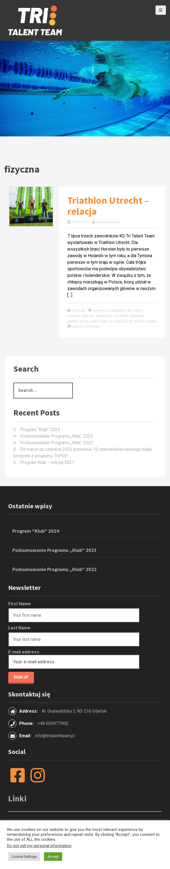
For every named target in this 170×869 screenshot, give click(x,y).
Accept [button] (53, 856)
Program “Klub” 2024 (40, 429)
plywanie (137, 316)
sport (84, 321)
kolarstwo (104, 316)
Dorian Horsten (108, 222)
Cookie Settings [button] (24, 856)
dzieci (138, 310)
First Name (19, 603)
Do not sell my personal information (39, 845)
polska (72, 321)
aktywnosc (101, 310)
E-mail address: (74, 659)
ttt (130, 321)
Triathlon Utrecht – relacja (108, 205)
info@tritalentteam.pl (55, 735)
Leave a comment (86, 326)
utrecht (139, 321)
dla (129, 310)
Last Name (19, 627)
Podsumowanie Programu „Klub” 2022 (56, 442)
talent (94, 321)
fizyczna (73, 316)
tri (111, 321)
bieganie (118, 310)
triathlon (121, 321)
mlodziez (120, 316)
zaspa (152, 321)
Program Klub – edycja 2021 (47, 462)
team (104, 321)
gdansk (88, 316)
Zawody (78, 310)
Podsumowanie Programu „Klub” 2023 (56, 436)
